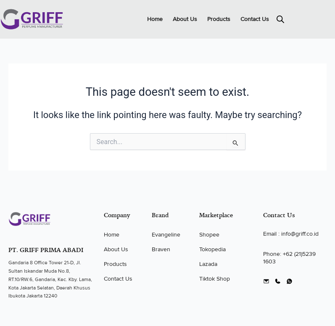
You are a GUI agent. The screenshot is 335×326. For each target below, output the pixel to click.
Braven (161, 249)
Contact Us (254, 19)
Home (155, 19)
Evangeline (166, 234)
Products (218, 19)
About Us (185, 19)
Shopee (209, 234)
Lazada (208, 264)
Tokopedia (212, 249)
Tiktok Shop (214, 278)
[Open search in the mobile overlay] (280, 19)
